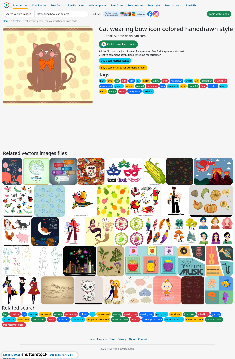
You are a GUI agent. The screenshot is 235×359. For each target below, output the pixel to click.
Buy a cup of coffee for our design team (123, 67)
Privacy (122, 339)
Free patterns (173, 5)
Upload (96, 14)
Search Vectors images (18, 14)
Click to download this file (118, 44)
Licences (102, 339)
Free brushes (135, 5)
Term (112, 339)
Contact (142, 339)
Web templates (97, 5)
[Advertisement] (93, 127)
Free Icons (117, 5)
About (132, 339)
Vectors (17, 21)
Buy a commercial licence (115, 60)
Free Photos (39, 5)
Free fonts (57, 5)
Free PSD (191, 5)
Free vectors (20, 5)
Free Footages (75, 5)
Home (6, 21)
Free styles (154, 5)
